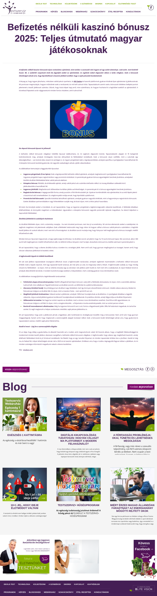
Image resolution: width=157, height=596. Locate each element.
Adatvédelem (93, 584)
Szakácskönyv (97, 12)
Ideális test (41, 4)
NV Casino (78, 81)
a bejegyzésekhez (16, 369)
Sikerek (98, 4)
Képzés (54, 12)
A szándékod (86, 4)
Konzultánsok (133, 12)
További (141, 386)
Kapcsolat (110, 4)
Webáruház (81, 12)
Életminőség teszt (127, 4)
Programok (42, 12)
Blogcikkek (67, 12)
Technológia (56, 4)
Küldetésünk (71, 4)
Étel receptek (115, 12)
